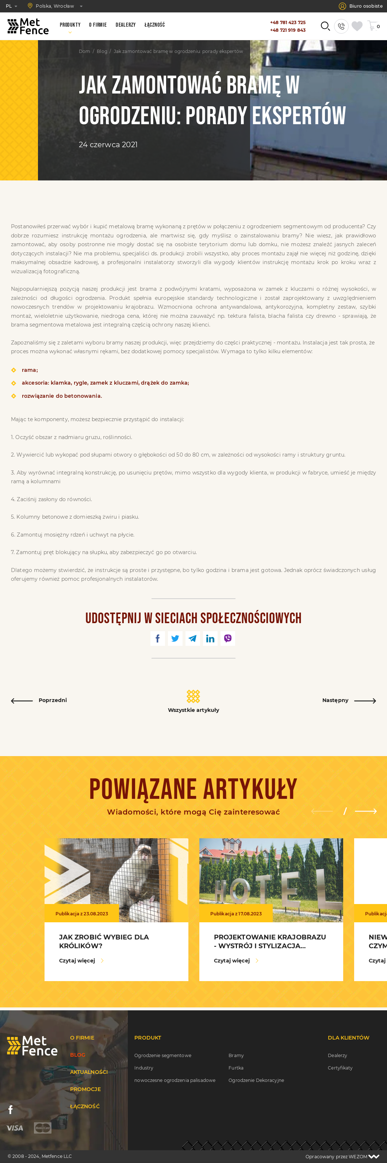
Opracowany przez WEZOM (342, 1156)
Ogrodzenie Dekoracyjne (256, 1080)
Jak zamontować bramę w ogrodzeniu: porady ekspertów (178, 51)
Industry (143, 1068)
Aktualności (89, 1072)
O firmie (82, 1037)
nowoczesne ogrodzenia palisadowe (174, 1080)
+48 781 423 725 (288, 22)
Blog (102, 51)
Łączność (85, 1106)
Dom (84, 51)
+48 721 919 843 (288, 30)
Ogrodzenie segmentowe (162, 1055)
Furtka (236, 1068)
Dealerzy (337, 1055)
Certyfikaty (340, 1068)
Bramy (236, 1055)
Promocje (85, 1089)
